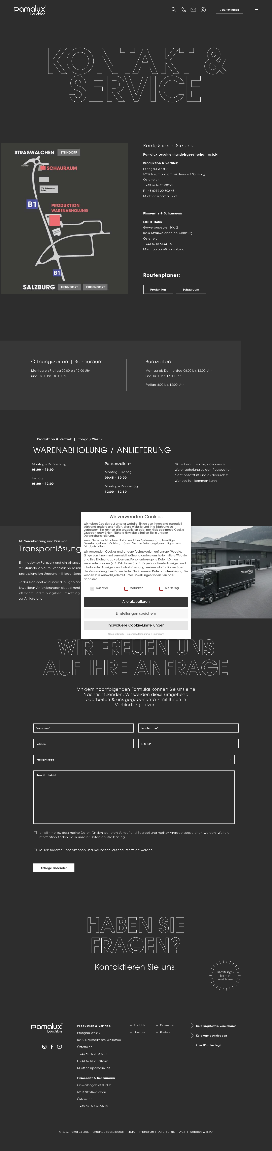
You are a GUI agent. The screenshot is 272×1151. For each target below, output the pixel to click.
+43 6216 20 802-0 (159, 185)
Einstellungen (143, 575)
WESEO (208, 1141)
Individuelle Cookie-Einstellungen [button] (136, 625)
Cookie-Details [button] (116, 634)
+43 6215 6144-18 (159, 244)
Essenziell (99, 588)
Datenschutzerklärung (108, 846)
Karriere (166, 1042)
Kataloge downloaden (213, 1046)
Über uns (140, 1042)
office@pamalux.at (162, 196)
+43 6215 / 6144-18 (94, 1115)
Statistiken (133, 588)
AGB (182, 1141)
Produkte (140, 1035)
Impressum (146, 1141)
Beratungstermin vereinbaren (218, 1035)
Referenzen (169, 1035)
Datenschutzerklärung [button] (138, 634)
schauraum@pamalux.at (166, 249)
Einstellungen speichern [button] (136, 613)
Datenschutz (166, 1141)
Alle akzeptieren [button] (136, 602)
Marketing (169, 588)
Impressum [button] (158, 634)
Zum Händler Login (210, 1056)
